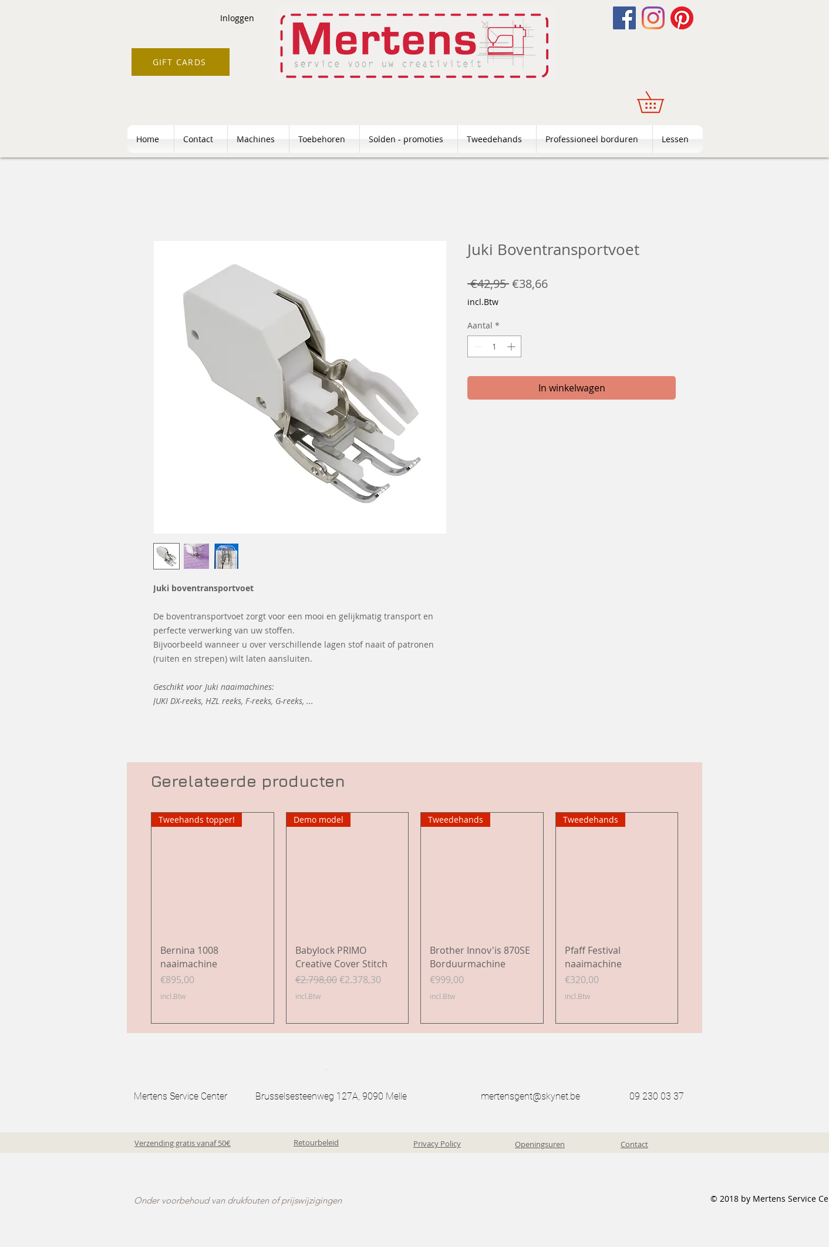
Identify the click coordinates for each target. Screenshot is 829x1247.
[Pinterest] (681, 17)
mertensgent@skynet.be (530, 1096)
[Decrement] (476, 346)
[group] (414, 918)
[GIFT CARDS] (181, 62)
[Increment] (512, 346)
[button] (661, 102)
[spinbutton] (494, 346)
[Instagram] (653, 17)
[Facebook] (624, 17)
